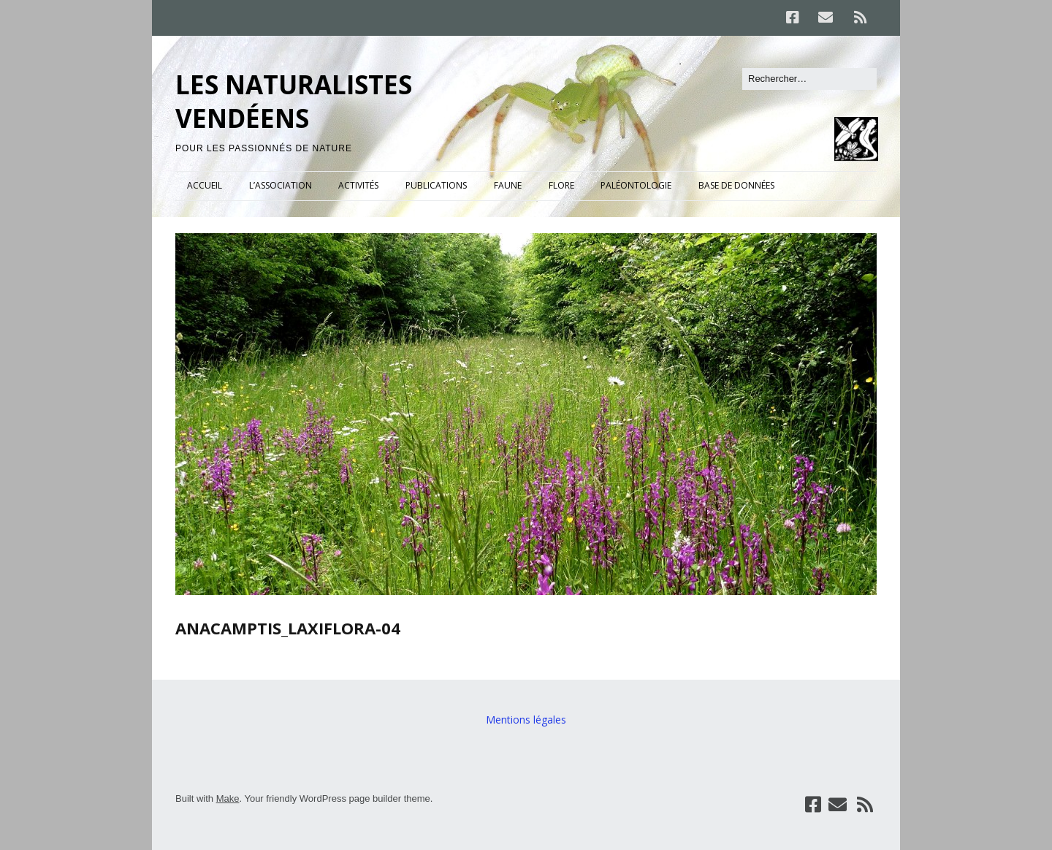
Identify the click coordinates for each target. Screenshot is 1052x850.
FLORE (561, 185)
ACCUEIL (204, 185)
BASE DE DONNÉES (736, 185)
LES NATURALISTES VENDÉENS (293, 101)
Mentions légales (526, 719)
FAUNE (508, 185)
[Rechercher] (809, 79)
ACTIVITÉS (358, 185)
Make (228, 798)
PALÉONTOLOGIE (636, 185)
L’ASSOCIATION (280, 185)
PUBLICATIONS (436, 185)
